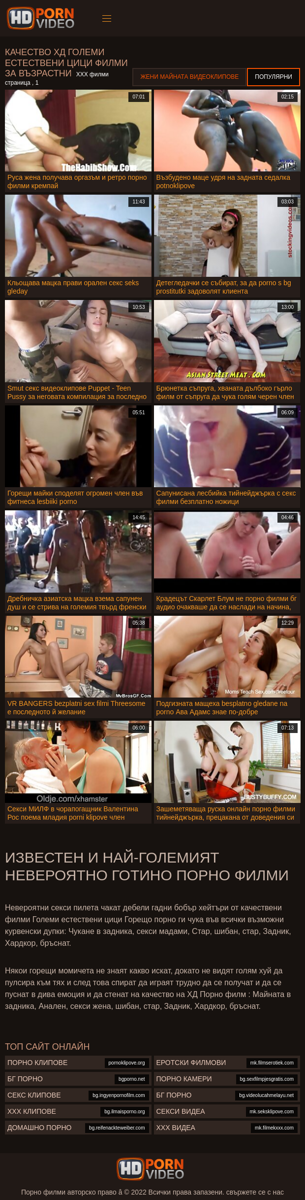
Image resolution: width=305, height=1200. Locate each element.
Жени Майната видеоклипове (189, 76)
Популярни (273, 76)
